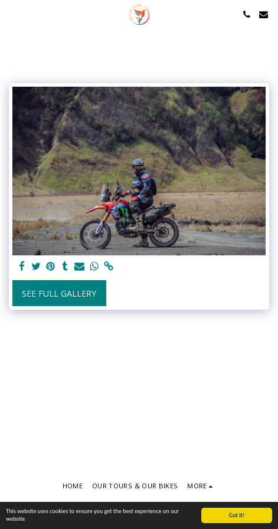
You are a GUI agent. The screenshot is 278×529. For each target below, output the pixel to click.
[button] (13, 14)
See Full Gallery (59, 293)
